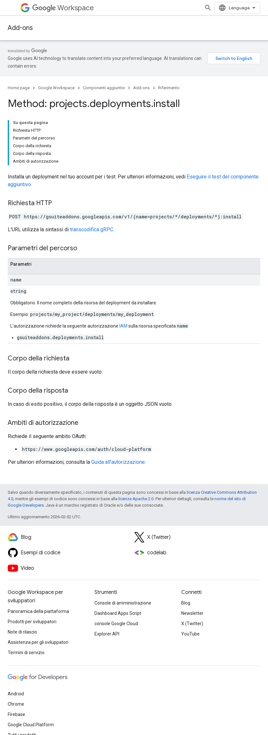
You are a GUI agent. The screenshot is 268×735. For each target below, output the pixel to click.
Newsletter (192, 613)
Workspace (63, 8)
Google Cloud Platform (31, 724)
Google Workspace (56, 87)
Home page (19, 87)
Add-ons (20, 28)
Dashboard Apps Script (117, 613)
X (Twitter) (192, 623)
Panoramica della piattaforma (38, 611)
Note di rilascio (22, 632)
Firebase (16, 714)
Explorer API (106, 633)
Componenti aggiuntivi (104, 87)
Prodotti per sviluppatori (32, 621)
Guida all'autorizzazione (118, 462)
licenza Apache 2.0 (136, 498)
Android (16, 693)
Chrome (16, 704)
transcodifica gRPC (91, 229)
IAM (123, 326)
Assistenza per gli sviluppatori (38, 642)
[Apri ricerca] (208, 8)
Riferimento (169, 87)
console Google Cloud (116, 623)
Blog (185, 603)
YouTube (190, 633)
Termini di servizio (26, 652)
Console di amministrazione (122, 603)
